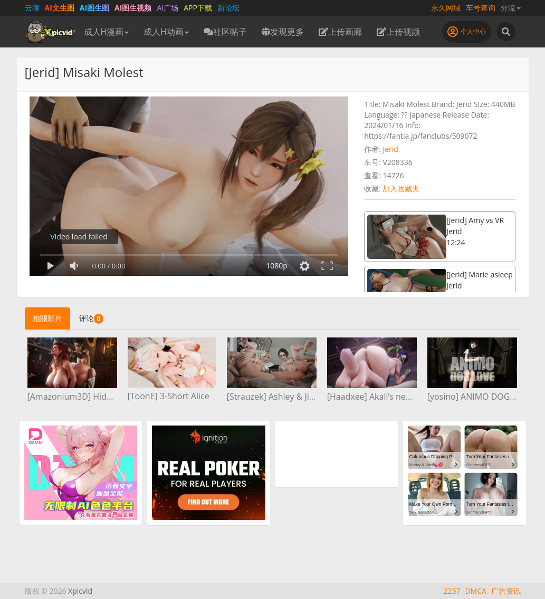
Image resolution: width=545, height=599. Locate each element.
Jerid (390, 149)
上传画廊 (340, 31)
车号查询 (480, 8)
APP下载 (198, 8)
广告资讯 (506, 591)
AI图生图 (94, 8)
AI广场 (167, 8)
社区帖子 (225, 31)
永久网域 (446, 8)
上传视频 (398, 31)
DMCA (475, 591)
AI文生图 (59, 8)
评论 (91, 318)
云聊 (32, 8)
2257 (452, 591)
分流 (511, 8)
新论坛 (228, 8)
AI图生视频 (132, 8)
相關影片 (47, 318)
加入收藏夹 (401, 188)
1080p (277, 265)
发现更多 (283, 31)
